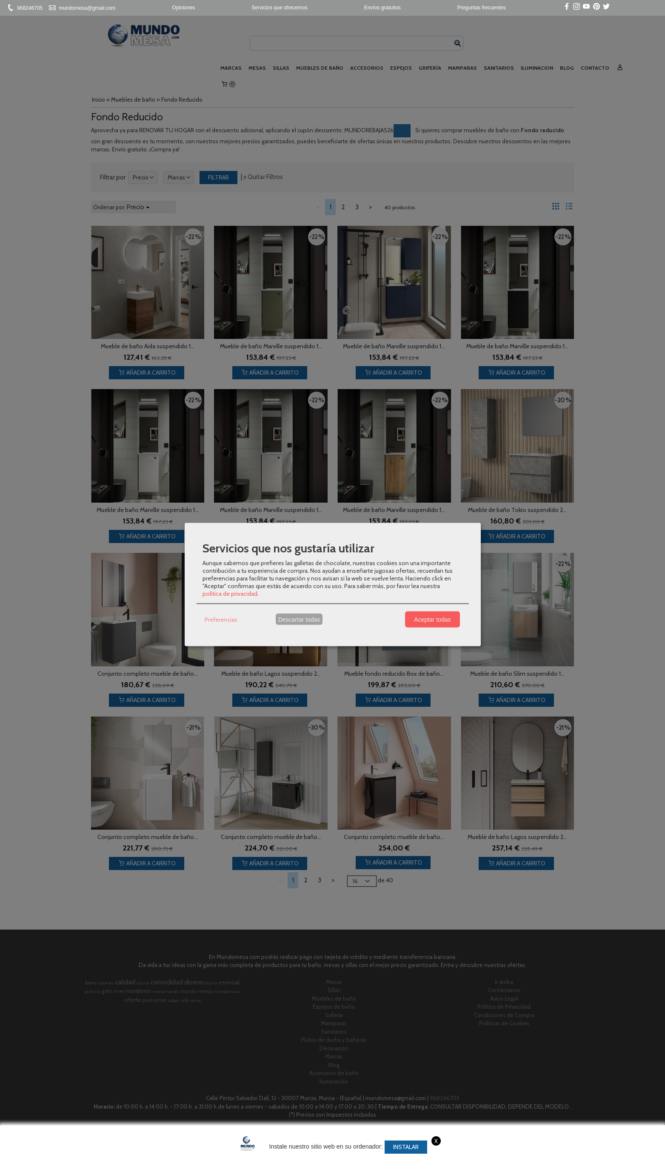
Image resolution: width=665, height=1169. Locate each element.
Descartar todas (299, 619)
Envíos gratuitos (382, 8)
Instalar (406, 1147)
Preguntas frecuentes (481, 8)
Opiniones (183, 8)
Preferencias (221, 619)
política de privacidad (230, 593)
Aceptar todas (432, 619)
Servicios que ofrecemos (279, 8)
